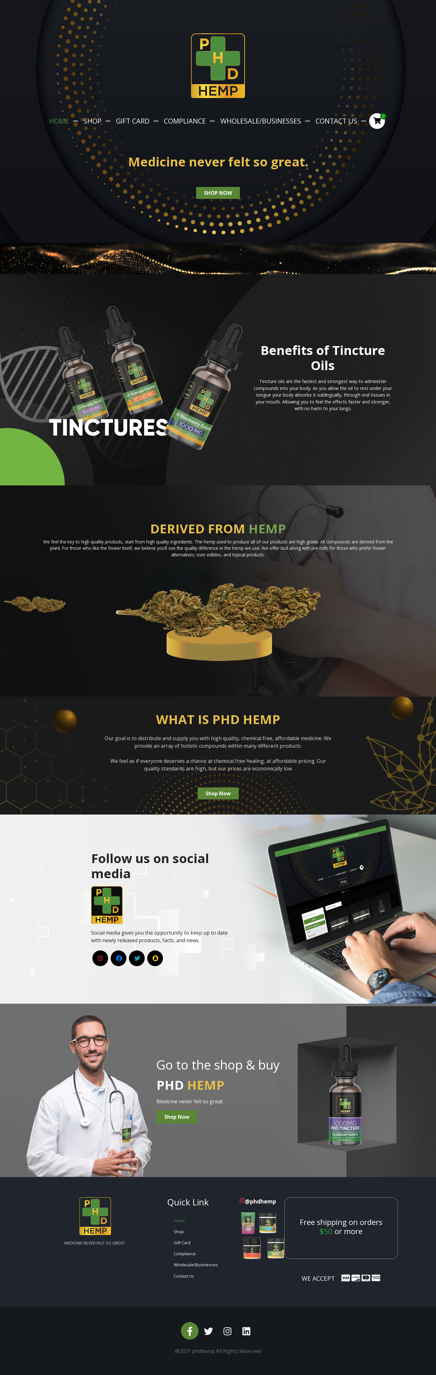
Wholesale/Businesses (260, 120)
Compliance (185, 120)
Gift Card (132, 120)
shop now (218, 192)
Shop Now (218, 793)
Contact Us (336, 120)
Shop (93, 120)
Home (59, 120)
